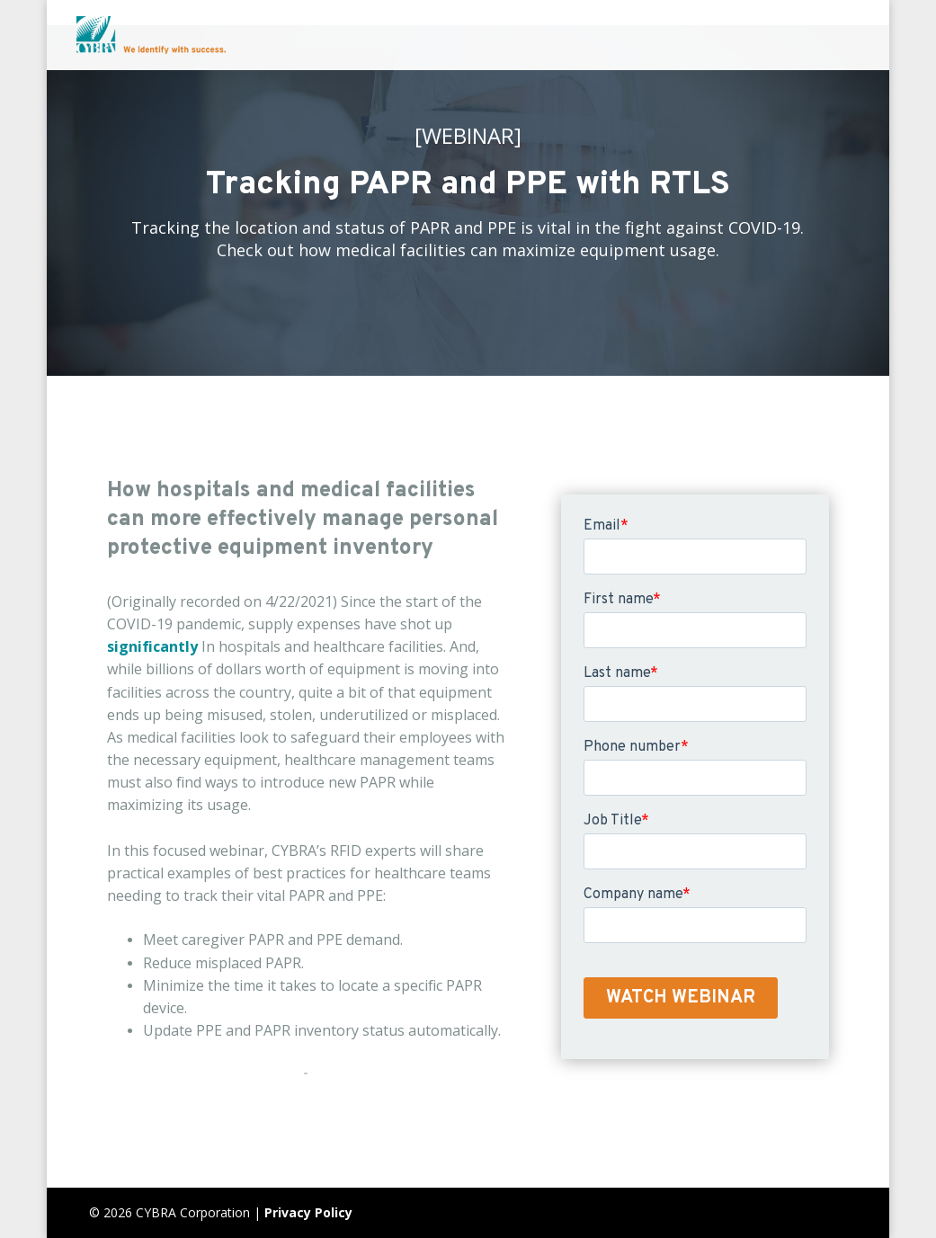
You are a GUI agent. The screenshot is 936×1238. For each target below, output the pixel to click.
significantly (152, 646)
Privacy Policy (308, 1212)
